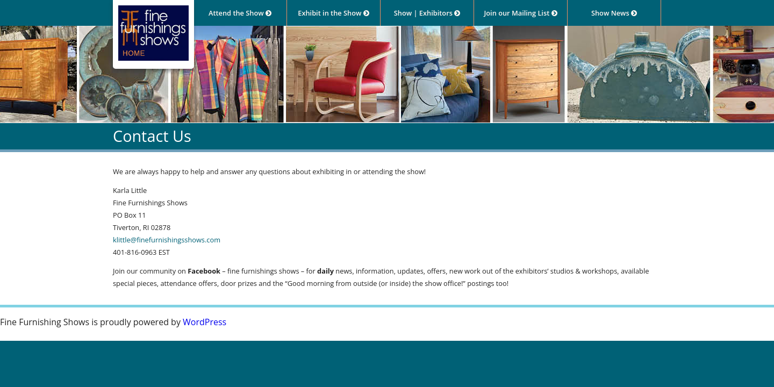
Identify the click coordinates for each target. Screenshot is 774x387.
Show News (614, 13)
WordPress (204, 322)
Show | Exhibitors (427, 13)
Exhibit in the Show (333, 13)
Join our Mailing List (520, 13)
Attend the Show (240, 13)
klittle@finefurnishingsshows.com (166, 240)
